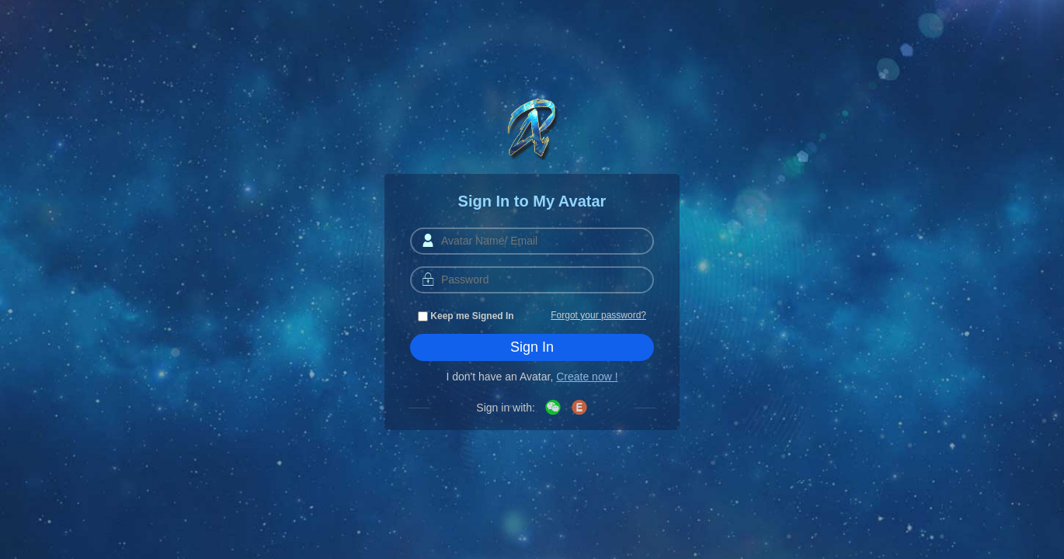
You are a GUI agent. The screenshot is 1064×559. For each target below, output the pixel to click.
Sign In (532, 347)
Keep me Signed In (466, 316)
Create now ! (586, 376)
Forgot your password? (598, 315)
